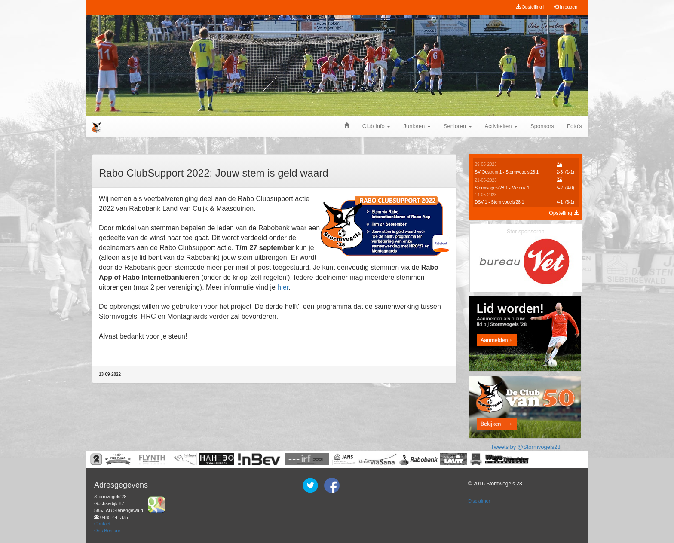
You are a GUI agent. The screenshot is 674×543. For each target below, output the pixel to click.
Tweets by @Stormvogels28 (526, 447)
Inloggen (565, 6)
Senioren (458, 126)
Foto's (574, 126)
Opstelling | (530, 6)
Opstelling (564, 213)
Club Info (376, 126)
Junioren (416, 126)
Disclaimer (479, 500)
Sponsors (542, 126)
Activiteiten (501, 126)
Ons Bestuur (107, 530)
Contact (102, 523)
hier (282, 287)
